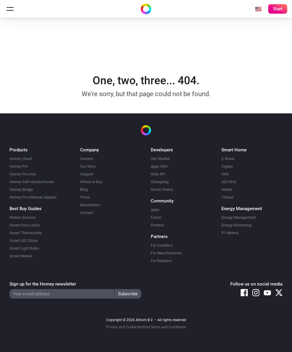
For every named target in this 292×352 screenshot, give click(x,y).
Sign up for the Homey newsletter (42, 284)
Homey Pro (18, 166)
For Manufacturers (166, 253)
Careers (86, 158)
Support (86, 174)
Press (85, 197)
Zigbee (227, 166)
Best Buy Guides (25, 208)
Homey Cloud (20, 158)
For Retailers (161, 261)
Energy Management (238, 217)
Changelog (160, 182)
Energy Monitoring (236, 225)
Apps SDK (159, 166)
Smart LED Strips (23, 240)
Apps (155, 209)
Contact (86, 212)
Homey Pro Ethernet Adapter (33, 197)
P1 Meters (230, 233)
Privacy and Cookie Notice (127, 327)
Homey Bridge (21, 189)
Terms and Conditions (168, 327)
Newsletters (90, 205)
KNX (225, 174)
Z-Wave (227, 158)
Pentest (157, 225)
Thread (227, 197)
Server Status (162, 189)
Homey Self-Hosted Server (31, 182)
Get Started (160, 158)
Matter (226, 189)
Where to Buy (91, 182)
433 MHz (228, 182)
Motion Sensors (22, 217)
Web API (158, 174)
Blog (84, 189)
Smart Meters (20, 256)
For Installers (162, 245)
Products (18, 150)
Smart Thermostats (25, 233)
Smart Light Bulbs (24, 248)
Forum (156, 217)
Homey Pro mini (22, 174)
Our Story (88, 166)
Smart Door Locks (24, 225)
